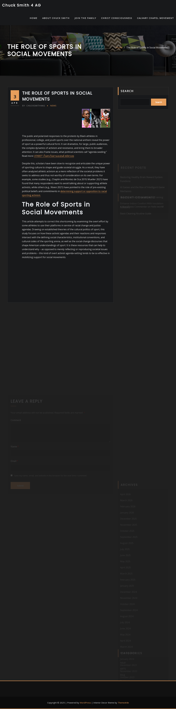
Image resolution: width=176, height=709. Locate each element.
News (53, 105)
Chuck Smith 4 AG (21, 5)
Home (119, 47)
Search (127, 91)
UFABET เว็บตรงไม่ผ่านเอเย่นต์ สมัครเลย (54, 155)
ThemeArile (123, 702)
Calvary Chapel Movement (155, 18)
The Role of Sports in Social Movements (147, 47)
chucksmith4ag (33, 105)
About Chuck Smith (56, 18)
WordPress (85, 702)
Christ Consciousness (116, 18)
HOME (33, 18)
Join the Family (85, 18)
